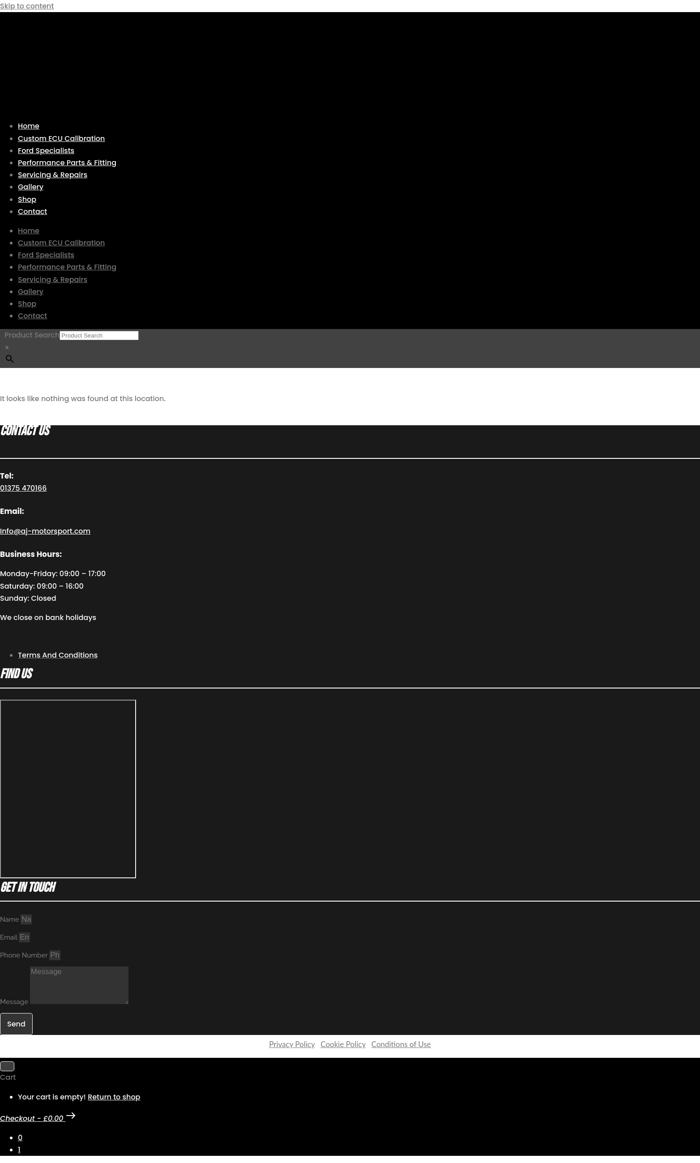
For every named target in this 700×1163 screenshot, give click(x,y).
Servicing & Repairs (52, 175)
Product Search (32, 335)
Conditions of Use (401, 1044)
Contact (32, 211)
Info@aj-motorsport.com (45, 531)
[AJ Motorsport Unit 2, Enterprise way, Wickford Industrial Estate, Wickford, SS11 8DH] (68, 789)
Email (9, 937)
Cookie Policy (342, 1044)
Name (10, 919)
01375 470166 (23, 488)
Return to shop (114, 1097)
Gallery (30, 187)
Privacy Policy (292, 1044)
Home (28, 126)
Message (15, 1002)
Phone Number (24, 955)
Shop (27, 199)
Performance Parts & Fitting (67, 163)
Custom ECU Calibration (61, 138)
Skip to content (27, 6)
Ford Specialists (46, 150)
